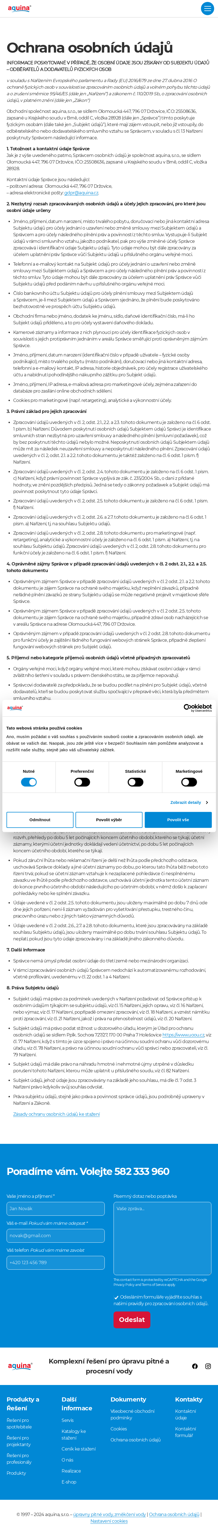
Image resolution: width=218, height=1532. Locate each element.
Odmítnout (39, 819)
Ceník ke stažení (78, 1449)
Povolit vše (178, 819)
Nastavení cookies (109, 1521)
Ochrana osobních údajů (136, 1440)
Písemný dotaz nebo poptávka (163, 1234)
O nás (67, 1460)
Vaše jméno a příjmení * (56, 1204)
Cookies (119, 1429)
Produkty (16, 1473)
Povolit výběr (109, 819)
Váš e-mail (56, 1231)
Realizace (71, 1471)
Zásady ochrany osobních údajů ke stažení (56, 1114)
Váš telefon (56, 1258)
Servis (68, 1420)
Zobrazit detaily (185, 802)
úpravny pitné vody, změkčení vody (109, 1514)
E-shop (69, 1482)
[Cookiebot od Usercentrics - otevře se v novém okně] (188, 708)
